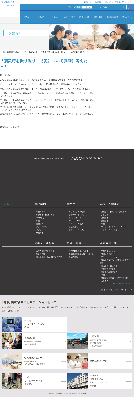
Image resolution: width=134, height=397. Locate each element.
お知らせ (33, 52)
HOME (26, 17)
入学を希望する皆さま (45, 251)
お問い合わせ (108, 2)
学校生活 (55, 17)
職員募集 (39, 233)
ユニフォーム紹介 (76, 224)
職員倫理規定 (106, 254)
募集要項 (104, 218)
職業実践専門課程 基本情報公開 (114, 278)
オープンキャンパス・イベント (113, 227)
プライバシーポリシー (109, 290)
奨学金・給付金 (84, 17)
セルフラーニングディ (78, 230)
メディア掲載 (41, 227)
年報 (103, 275)
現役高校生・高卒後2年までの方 (49, 257)
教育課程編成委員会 (109, 272)
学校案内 (41, 17)
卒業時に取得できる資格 (78, 251)
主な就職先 (73, 257)
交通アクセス (88, 2)
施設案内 (39, 224)
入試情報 (104, 215)
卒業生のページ (126, 17)
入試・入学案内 (69, 17)
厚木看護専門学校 (8, 2)
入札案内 (104, 281)
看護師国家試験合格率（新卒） (81, 254)
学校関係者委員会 (108, 269)
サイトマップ (126, 290)
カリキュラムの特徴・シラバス (81, 212)
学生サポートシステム (78, 215)
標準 (78, 7)
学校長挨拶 (40, 212)
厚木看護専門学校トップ (14, 52)
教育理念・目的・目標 (45, 215)
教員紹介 (39, 221)
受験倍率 (104, 221)
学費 (103, 224)
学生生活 (73, 204)
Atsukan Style (74, 221)
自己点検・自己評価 (109, 266)
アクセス (39, 230)
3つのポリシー (42, 218)
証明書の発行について (123, 2)
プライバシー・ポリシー (111, 257)
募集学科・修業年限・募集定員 (113, 212)
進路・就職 (98, 17)
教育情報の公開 (112, 17)
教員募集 (98, 2)
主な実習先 (73, 227)
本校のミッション (108, 251)
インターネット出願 (109, 230)
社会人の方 (40, 254)
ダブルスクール (75, 218)
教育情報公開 (108, 243)
